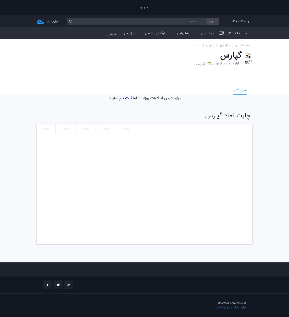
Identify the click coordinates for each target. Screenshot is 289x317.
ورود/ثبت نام (240, 21)
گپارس (199, 45)
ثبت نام (125, 98)
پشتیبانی (183, 33)
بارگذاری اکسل (155, 33)
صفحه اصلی (244, 45)
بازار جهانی (121, 33)
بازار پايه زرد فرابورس (220, 45)
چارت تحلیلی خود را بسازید (230, 307)
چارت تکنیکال (233, 33)
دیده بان (207, 33)
